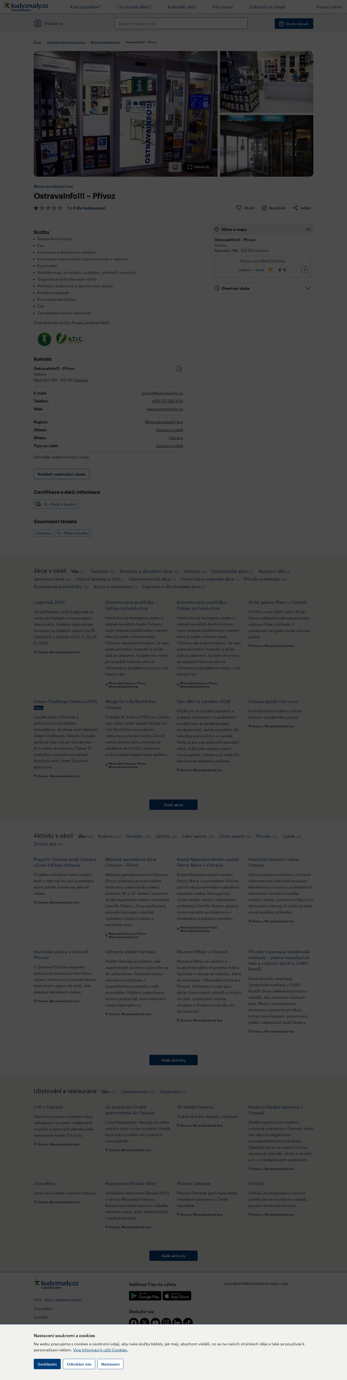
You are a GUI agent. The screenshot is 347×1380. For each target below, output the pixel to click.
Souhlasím (47, 1364)
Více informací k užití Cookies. (100, 1350)
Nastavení (110, 1364)
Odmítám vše (79, 1364)
